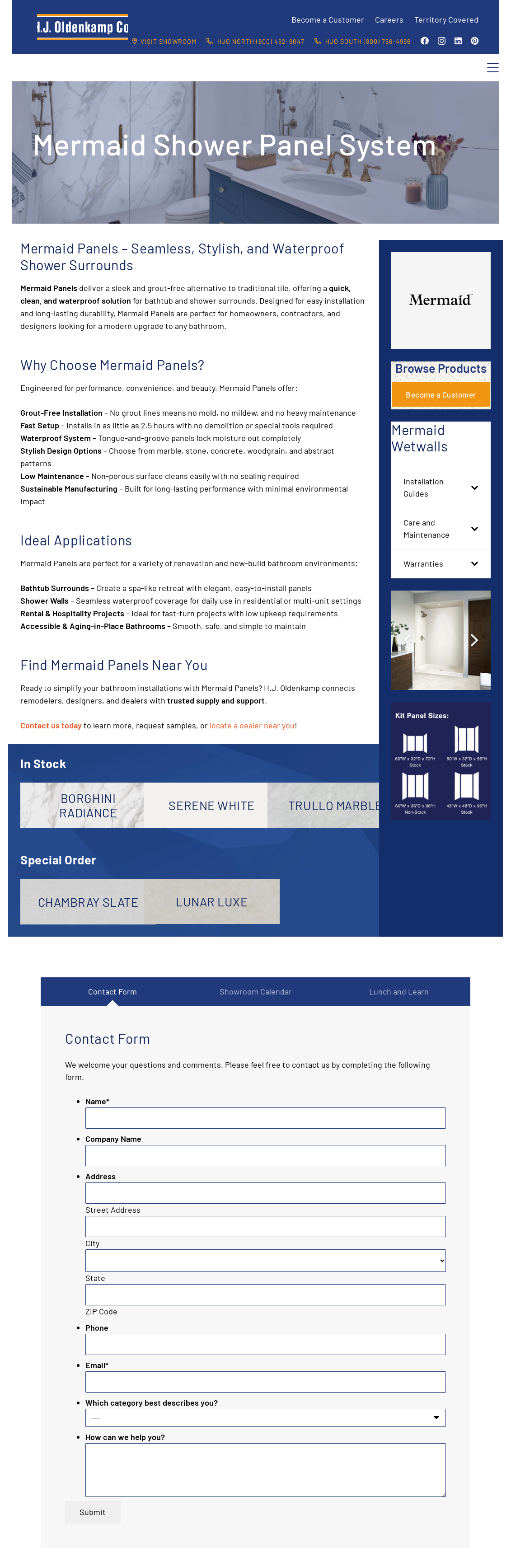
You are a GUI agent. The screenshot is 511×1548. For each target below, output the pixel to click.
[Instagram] (441, 41)
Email (96, 1365)
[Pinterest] (474, 41)
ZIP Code (101, 1311)
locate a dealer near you (252, 725)
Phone (96, 1327)
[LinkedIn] (458, 41)
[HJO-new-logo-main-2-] (82, 27)
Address (100, 1176)
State (95, 1278)
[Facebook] (425, 41)
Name (97, 1101)
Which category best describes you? (151, 1402)
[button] (493, 68)
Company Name (113, 1139)
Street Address (113, 1210)
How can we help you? (125, 1437)
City (92, 1243)
